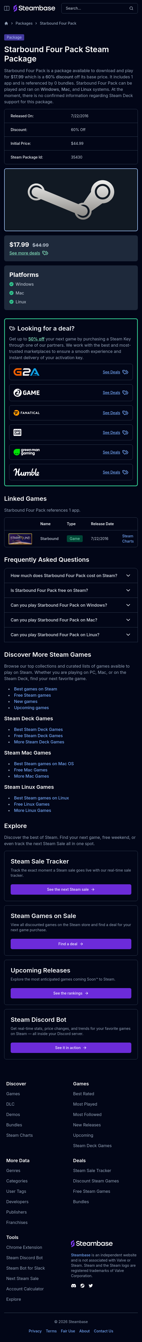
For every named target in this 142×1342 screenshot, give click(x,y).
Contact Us (103, 1331)
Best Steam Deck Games (38, 729)
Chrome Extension (24, 1247)
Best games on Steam (35, 688)
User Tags (16, 1191)
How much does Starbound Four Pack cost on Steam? (71, 575)
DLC (10, 1104)
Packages (24, 23)
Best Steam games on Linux (41, 797)
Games (13, 1093)
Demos (13, 1114)
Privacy (35, 1331)
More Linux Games (32, 810)
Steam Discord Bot (24, 1257)
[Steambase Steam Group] (82, 1286)
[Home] (6, 23)
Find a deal (71, 944)
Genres (13, 1170)
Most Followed (87, 1114)
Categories (17, 1180)
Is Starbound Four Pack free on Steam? (71, 590)
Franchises (17, 1222)
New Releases (87, 1124)
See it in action (71, 1047)
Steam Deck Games (92, 1145)
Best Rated (83, 1093)
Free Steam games (32, 695)
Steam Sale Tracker (92, 1170)
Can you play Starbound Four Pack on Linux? (71, 635)
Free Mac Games (30, 769)
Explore (13, 1299)
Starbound (49, 538)
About (84, 1331)
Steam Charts (128, 538)
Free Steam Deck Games (38, 735)
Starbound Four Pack (58, 23)
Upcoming (83, 1135)
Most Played (85, 1104)
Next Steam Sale (22, 1278)
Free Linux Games (32, 804)
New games (25, 701)
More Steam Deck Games (39, 741)
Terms (51, 1331)
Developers (17, 1201)
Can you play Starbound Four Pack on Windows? (71, 605)
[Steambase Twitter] (91, 1286)
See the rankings (71, 993)
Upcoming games (31, 707)
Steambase (81, 1255)
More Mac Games (31, 776)
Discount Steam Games (96, 1180)
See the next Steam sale (71, 889)
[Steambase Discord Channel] (73, 1286)
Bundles (14, 1124)
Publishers (16, 1212)
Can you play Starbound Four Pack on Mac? (71, 620)
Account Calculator (25, 1288)
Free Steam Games (91, 1191)
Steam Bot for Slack (25, 1268)
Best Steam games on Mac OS (44, 763)
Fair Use (68, 1331)
